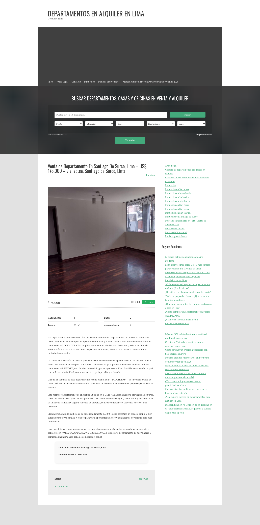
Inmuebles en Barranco (177, 189)
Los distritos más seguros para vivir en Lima (187, 272)
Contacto (76, 81)
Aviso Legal (62, 81)
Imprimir (150, 175)
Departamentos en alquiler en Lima (96, 13)
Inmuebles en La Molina (177, 197)
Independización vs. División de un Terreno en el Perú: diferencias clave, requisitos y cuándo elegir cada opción (188, 408)
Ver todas (130, 140)
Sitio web (143, 478)
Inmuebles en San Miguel (178, 212)
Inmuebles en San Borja (177, 205)
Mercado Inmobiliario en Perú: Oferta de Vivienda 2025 (150, 81)
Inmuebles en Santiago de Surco (181, 216)
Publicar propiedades (109, 81)
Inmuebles (89, 81)
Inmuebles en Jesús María (178, 193)
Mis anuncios (61, 486)
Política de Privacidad (176, 232)
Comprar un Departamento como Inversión (187, 177)
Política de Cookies (175, 228)
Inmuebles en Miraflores (177, 201)
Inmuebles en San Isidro (177, 209)
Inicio (51, 81)
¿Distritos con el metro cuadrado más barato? (188, 292)
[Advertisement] (130, 52)
